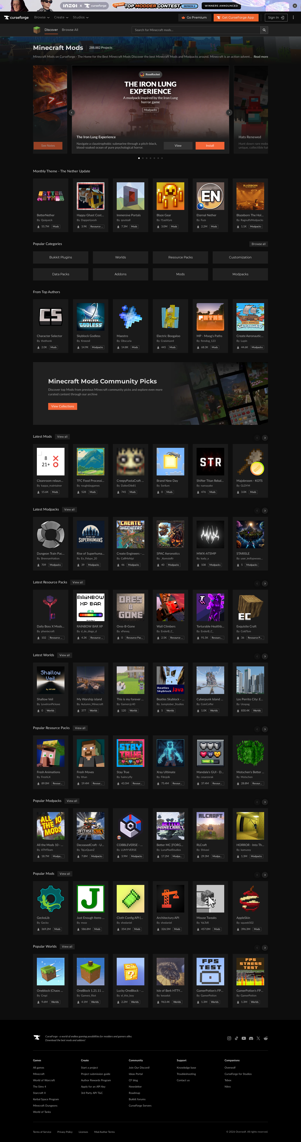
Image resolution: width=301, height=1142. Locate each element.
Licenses (83, 1132)
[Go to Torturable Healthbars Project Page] (210, 616)
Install (210, 145)
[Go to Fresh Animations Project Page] (50, 762)
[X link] (258, 1038)
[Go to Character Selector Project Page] (50, 326)
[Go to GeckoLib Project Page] (50, 908)
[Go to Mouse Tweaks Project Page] (210, 908)
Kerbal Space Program (46, 1099)
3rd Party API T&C (92, 1093)
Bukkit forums (137, 1099)
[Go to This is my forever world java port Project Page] (130, 689)
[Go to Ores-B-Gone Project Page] (130, 616)
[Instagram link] (229, 1038)
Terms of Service (42, 1132)
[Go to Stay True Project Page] (130, 762)
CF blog (133, 1080)
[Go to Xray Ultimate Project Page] (170, 762)
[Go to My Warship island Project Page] (90, 689)
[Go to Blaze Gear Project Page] (170, 205)
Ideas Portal (136, 1074)
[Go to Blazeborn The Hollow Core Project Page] (250, 205)
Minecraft (39, 1074)
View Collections (62, 406)
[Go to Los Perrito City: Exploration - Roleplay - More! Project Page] (250, 689)
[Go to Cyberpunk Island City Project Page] (210, 689)
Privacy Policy (65, 1132)
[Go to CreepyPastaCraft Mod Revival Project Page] (130, 471)
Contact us (183, 1080)
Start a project (89, 1067)
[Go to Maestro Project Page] (130, 326)
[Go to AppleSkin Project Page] (250, 908)
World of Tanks (42, 1112)
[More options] (293, 17)
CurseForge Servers (140, 1105)
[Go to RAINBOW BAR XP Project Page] (90, 616)
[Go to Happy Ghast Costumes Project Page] (90, 205)
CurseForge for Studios (238, 1074)
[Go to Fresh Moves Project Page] (90, 762)
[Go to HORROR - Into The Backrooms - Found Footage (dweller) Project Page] (250, 835)
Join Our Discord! (139, 1067)
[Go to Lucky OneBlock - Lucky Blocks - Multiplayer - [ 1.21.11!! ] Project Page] (130, 981)
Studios (81, 17)
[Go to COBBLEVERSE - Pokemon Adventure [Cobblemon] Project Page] (130, 835)
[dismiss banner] (295, 5)
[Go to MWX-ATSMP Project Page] (210, 544)
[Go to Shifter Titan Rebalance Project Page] (210, 471)
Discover (51, 30)
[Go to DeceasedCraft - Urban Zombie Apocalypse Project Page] (90, 835)
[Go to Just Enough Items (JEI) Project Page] (90, 908)
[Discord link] (251, 1038)
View (178, 145)
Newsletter (135, 1086)
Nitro (228, 1086)
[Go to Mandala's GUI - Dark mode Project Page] (210, 762)
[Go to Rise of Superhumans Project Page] (90, 544)
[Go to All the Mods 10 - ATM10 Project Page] (50, 835)
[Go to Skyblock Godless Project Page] (90, 326)
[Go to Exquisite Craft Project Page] (250, 616)
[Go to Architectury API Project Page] (170, 908)
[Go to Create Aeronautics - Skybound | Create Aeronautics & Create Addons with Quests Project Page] (250, 326)
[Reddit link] (265, 1038)
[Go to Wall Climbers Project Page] (170, 616)
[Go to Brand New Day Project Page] (170, 471)
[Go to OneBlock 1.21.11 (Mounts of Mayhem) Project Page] (90, 981)
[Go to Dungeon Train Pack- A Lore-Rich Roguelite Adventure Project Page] (50, 544)
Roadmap (134, 1093)
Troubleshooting (186, 1074)
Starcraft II (39, 1093)
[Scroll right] (265, 438)
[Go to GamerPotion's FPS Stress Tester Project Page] (250, 981)
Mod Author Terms (104, 1132)
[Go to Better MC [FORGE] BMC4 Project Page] (170, 835)
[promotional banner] (150, 6)
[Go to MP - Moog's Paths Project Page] (210, 326)
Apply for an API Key (93, 1086)
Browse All (70, 30)
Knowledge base (186, 1067)
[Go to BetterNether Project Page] (50, 205)
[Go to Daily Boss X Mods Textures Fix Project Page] (50, 616)
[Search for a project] (196, 30)
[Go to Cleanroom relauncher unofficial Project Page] (50, 471)
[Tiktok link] (236, 1038)
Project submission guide (95, 1074)
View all (62, 436)
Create (61, 17)
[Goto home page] (17, 18)
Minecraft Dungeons (45, 1105)
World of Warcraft (44, 1080)
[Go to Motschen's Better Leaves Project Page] (250, 762)
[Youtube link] (243, 1038)
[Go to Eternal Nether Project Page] (210, 205)
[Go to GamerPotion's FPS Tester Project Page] (210, 981)
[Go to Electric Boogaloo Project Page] (170, 326)
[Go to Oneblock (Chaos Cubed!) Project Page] (50, 981)
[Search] (264, 30)
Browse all (259, 244)
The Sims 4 (39, 1086)
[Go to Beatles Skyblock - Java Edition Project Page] (170, 689)
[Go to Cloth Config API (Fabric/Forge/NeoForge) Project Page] (130, 908)
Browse (42, 17)
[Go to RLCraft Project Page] (210, 835)
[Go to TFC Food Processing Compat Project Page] (90, 471)
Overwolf (230, 1067)
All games (38, 1067)
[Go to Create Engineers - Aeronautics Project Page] (130, 544)
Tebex (228, 1080)
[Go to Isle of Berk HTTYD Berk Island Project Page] (170, 981)
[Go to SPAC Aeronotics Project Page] (170, 544)
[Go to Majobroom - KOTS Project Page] (250, 471)
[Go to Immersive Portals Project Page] (130, 205)
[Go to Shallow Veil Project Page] (50, 689)
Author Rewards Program (96, 1080)
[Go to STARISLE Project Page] (250, 544)
